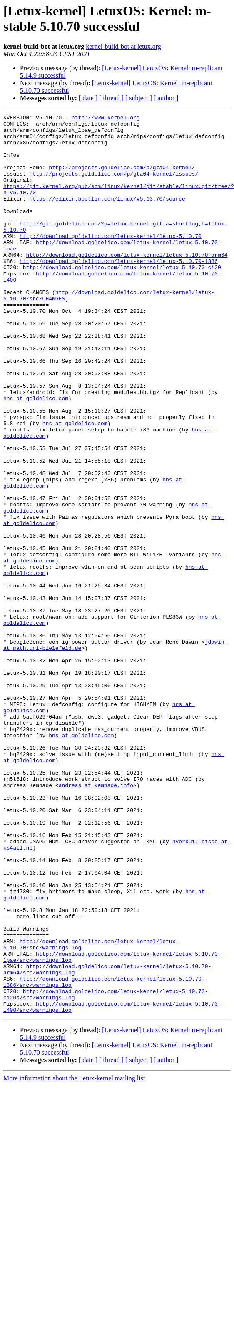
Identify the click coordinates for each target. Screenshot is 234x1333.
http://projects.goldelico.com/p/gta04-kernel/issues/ (113, 186)
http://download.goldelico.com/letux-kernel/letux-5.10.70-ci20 (122, 298)
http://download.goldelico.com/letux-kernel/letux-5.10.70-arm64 (127, 283)
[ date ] (88, 98)
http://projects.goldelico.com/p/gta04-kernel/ (122, 178)
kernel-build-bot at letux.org (123, 46)
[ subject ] (138, 98)
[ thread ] (111, 98)
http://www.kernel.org (106, 118)
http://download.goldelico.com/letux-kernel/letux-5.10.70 (111, 261)
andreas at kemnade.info (69, 920)
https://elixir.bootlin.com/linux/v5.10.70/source (107, 216)
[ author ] (166, 98)
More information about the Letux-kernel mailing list (74, 1257)
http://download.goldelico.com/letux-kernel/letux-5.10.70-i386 (119, 291)
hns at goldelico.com (61, 485)
